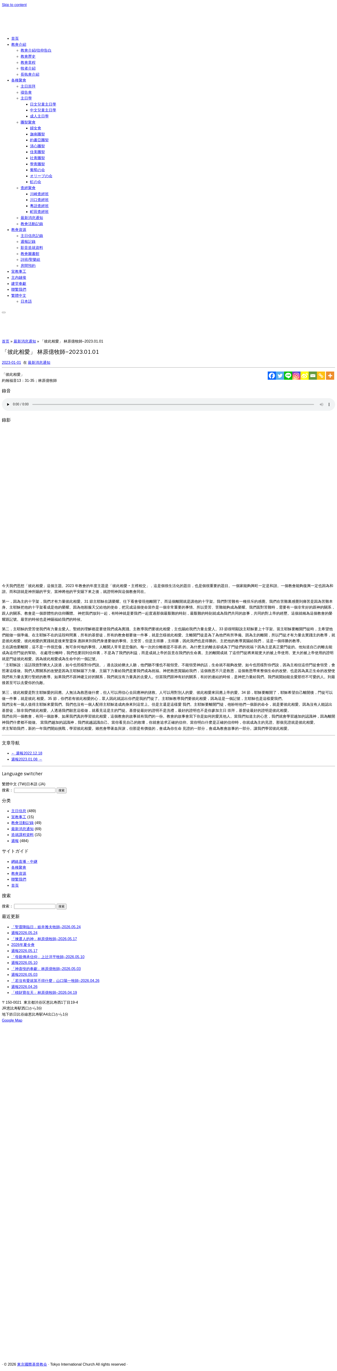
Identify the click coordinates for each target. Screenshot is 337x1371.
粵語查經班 (39, 206)
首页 (5, 341)
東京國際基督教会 (32, 1364)
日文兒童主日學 (43, 104)
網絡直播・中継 (24, 862)
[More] (330, 376)
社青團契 (37, 158)
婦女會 (35, 128)
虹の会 (35, 182)
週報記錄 (28, 242)
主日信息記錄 (32, 236)
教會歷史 (28, 56)
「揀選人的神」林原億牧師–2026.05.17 (44, 939)
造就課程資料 (22, 835)
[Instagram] (296, 376)
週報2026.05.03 (24, 975)
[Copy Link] (321, 376)
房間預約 (28, 266)
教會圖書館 (30, 254)
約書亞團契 (39, 140)
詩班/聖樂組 (30, 260)
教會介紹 (18, 44)
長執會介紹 (30, 74)
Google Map (12, 1020)
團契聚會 (28, 122)
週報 (15, 841)
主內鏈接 (18, 277)
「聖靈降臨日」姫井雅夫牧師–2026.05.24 (46, 927)
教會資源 (18, 229)
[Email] (313, 376)
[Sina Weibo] (304, 376)
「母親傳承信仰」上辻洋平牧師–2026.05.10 (47, 957)
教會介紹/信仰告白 (36, 50)
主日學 (26, 98)
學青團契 (37, 164)
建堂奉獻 (18, 283)
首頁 (15, 38)
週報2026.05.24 (24, 933)
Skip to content (14, 5)
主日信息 (18, 811)
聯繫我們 (18, 289)
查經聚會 (28, 188)
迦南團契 (37, 134)
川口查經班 (39, 200)
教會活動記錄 (32, 224)
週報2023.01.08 (26, 759)
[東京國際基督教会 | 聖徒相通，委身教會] (36, 29)
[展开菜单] (4, 312)
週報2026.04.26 (24, 987)
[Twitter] (280, 376)
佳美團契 (37, 152)
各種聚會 (18, 80)
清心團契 (37, 146)
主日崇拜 (28, 86)
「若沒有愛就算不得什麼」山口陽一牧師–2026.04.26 (55, 981)
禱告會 (26, 92)
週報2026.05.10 (24, 963)
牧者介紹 (28, 68)
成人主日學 (39, 116)
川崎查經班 (39, 194)
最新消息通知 (32, 218)
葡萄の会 (37, 170)
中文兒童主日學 (43, 110)
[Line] (288, 376)
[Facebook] (272, 376)
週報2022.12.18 (26, 753)
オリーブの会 (41, 176)
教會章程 (28, 62)
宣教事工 (18, 271)
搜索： (7, 790)
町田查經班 (39, 212)
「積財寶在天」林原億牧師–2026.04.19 (44, 993)
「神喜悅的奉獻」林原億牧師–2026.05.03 (46, 969)
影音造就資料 (32, 248)
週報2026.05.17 (24, 951)
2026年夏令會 (23, 945)
